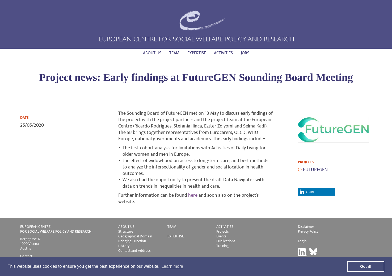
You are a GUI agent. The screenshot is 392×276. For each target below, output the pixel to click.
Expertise (196, 53)
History (123, 246)
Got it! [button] (365, 266)
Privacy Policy (308, 231)
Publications (225, 241)
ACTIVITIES (224, 227)
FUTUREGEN (315, 170)
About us (152, 53)
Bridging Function (132, 241)
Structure (125, 231)
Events (221, 236)
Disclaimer (306, 227)
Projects (222, 231)
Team (174, 53)
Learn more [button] (172, 266)
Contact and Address (134, 251)
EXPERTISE (175, 236)
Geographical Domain (135, 236)
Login (302, 241)
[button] (316, 192)
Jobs (245, 53)
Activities (223, 53)
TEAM (171, 227)
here (192, 195)
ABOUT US (126, 227)
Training (222, 246)
